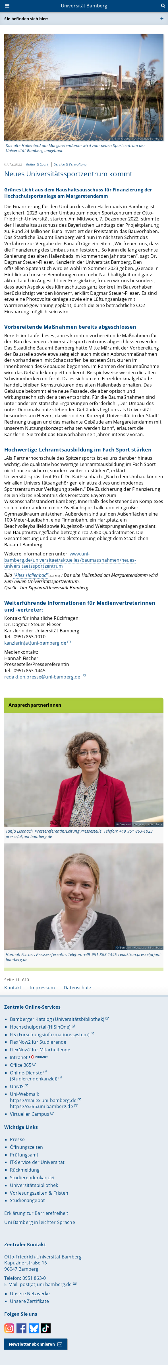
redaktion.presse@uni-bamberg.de (42, 676)
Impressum (42, 987)
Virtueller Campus (29, 1114)
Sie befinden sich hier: (26, 18)
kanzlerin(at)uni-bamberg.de (35, 643)
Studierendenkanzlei (32, 1177)
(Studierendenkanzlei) (33, 1079)
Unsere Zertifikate (29, 1301)
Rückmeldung (25, 1170)
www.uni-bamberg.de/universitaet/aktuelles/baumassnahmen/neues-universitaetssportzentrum (70, 560)
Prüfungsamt (24, 1155)
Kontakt (12, 987)
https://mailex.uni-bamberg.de (43, 1100)
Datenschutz (77, 987)
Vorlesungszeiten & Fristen (39, 1193)
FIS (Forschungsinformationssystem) (50, 1034)
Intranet (19, 1057)
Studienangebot (27, 1200)
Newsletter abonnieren (32, 1344)
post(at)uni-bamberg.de (46, 1284)
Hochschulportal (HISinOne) (40, 1027)
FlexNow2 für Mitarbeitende (40, 1050)
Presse (17, 1139)
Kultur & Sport (37, 164)
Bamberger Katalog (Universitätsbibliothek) (57, 1019)
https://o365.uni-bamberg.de (41, 1106)
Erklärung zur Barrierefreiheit (36, 1213)
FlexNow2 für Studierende (38, 1042)
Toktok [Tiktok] (46, 1328)
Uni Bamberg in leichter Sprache (39, 1222)
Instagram (9, 1328)
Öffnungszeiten (26, 1147)
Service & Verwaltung (70, 164)
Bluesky (34, 1328)
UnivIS (17, 1086)
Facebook (21, 1328)
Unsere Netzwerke (30, 1293)
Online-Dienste (26, 1073)
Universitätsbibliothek (34, 1185)
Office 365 (20, 1065)
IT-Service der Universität (37, 1162)
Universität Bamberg (84, 5)
